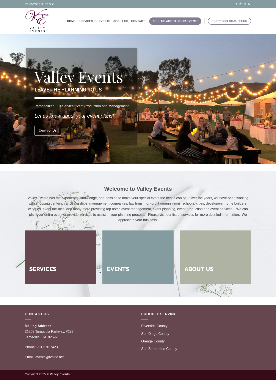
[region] (138, 99)
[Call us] (249, 4)
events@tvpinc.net (49, 357)
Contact (138, 21)
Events (104, 21)
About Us (120, 21)
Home (71, 21)
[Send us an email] (245, 4)
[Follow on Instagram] (241, 4)
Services (87, 21)
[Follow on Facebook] (236, 4)
